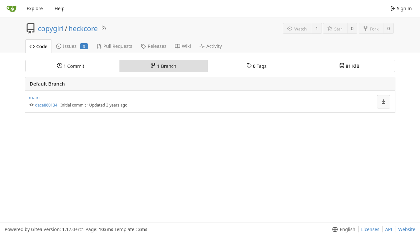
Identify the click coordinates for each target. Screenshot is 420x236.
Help (59, 8)
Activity (211, 46)
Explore (35, 8)
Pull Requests (114, 46)
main (34, 97)
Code (39, 46)
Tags (256, 66)
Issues (72, 46)
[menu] (383, 101)
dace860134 (46, 105)
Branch (163, 66)
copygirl (51, 28)
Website (406, 229)
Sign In (401, 8)
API (388, 229)
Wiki (183, 46)
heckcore (83, 28)
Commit (70, 66)
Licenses (370, 229)
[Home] (11, 8)
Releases (153, 46)
